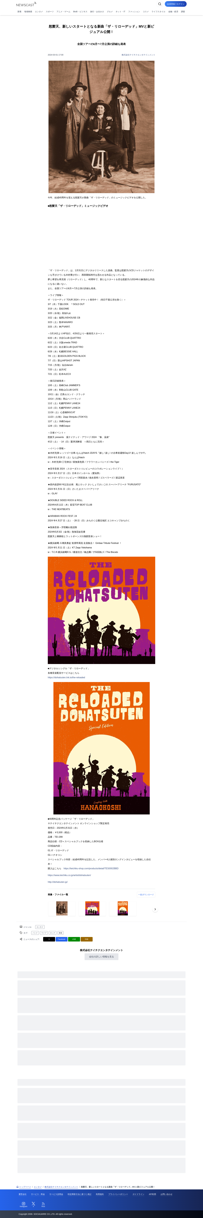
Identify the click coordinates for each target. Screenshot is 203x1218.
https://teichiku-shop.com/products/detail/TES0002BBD (91, 868)
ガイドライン (138, 1194)
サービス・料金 (38, 1194)
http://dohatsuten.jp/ (58, 882)
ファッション (134, 11)
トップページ (23, 1187)
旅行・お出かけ (97, 11)
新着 (19, 11)
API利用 (152, 1194)
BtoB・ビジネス (80, 11)
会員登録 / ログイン (175, 4)
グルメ (110, 11)
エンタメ (39, 11)
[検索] (159, 4)
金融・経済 (173, 11)
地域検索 (28, 11)
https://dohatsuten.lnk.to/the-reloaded (66, 677)
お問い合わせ (166, 1194)
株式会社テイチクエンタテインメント (138, 55)
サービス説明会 (56, 1194)
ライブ (43, 933)
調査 (183, 11)
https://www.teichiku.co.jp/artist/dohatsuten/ (69, 875)
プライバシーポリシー (118, 1194)
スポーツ (50, 11)
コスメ (146, 11)
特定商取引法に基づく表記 (79, 1194)
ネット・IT (120, 11)
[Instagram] (23, 1204)
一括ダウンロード (146, 894)
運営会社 (23, 1194)
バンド (35, 933)
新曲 (60, 933)
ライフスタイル (158, 11)
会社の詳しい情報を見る (101, 956)
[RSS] (43, 1204)
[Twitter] (33, 1204)
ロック (52, 933)
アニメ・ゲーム (63, 11)
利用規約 (100, 1194)
